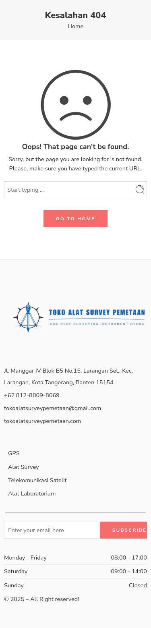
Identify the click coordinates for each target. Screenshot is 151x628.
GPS (19, 451)
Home (75, 26)
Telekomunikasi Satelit (37, 480)
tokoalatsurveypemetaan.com (42, 421)
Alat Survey (23, 467)
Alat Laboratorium (32, 493)
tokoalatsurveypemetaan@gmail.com (52, 408)
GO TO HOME (75, 219)
